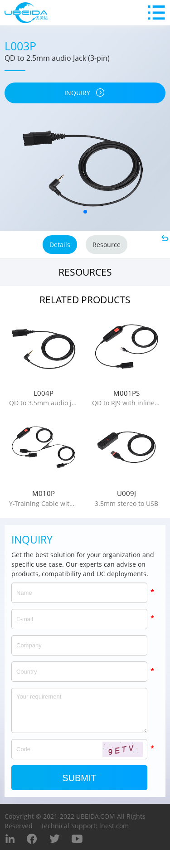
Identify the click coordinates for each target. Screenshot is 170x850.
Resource (106, 244)
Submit (79, 778)
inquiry (85, 93)
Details (59, 244)
